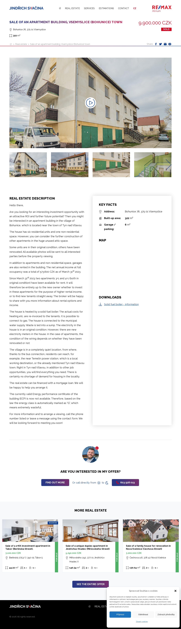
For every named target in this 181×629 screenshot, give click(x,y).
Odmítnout (143, 614)
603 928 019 (125, 482)
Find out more (55, 482)
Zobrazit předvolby (166, 614)
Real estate (72, 8)
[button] (175, 590)
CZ (134, 8)
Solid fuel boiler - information (121, 304)
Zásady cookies (142, 622)
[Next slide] (168, 164)
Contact (123, 8)
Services (89, 8)
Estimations (106, 8)
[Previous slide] (12, 164)
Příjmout (120, 614)
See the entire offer (90, 584)
